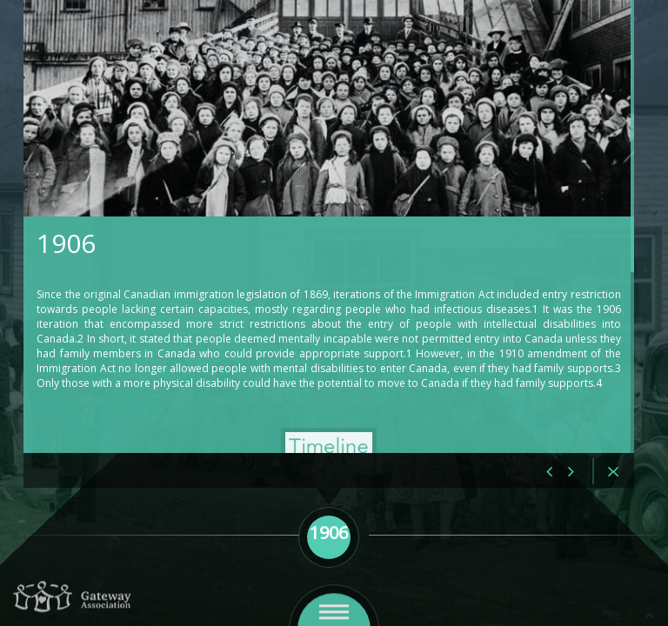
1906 (149, 245)
